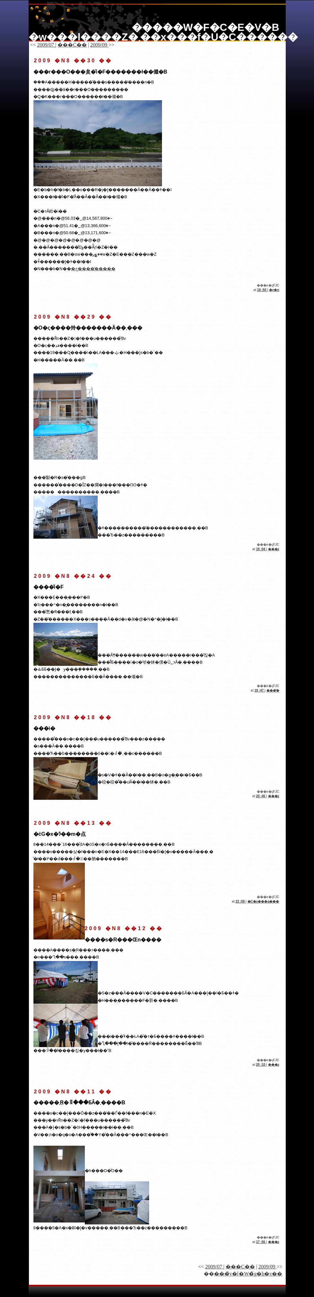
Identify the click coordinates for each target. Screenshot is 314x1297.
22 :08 (241, 901)
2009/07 (46, 45)
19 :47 (260, 690)
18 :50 (262, 290)
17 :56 (261, 1242)
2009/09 (99, 45)
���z (273, 549)
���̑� (272, 690)
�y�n (274, 290)
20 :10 (261, 1064)
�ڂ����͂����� (93, 268)
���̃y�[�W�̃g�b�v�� (248, 1273)
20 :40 (261, 796)
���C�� (72, 45)
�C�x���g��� (263, 901)
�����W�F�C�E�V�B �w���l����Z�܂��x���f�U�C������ (163, 32)
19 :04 (261, 549)
